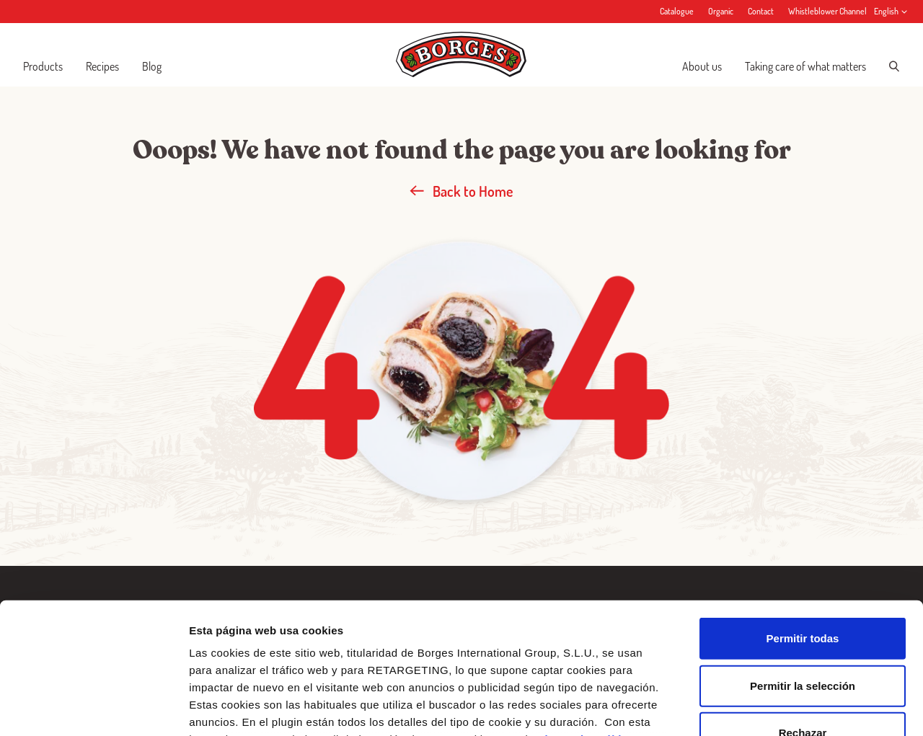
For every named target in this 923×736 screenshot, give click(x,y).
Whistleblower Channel (827, 11)
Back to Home (461, 191)
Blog (152, 66)
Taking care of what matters (805, 66)
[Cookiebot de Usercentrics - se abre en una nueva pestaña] (93, 708)
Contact (761, 11)
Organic (720, 11)
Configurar (761, 707)
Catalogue (677, 11)
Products (43, 66)
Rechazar (803, 610)
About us (702, 66)
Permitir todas (803, 516)
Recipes (102, 66)
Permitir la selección (802, 563)
